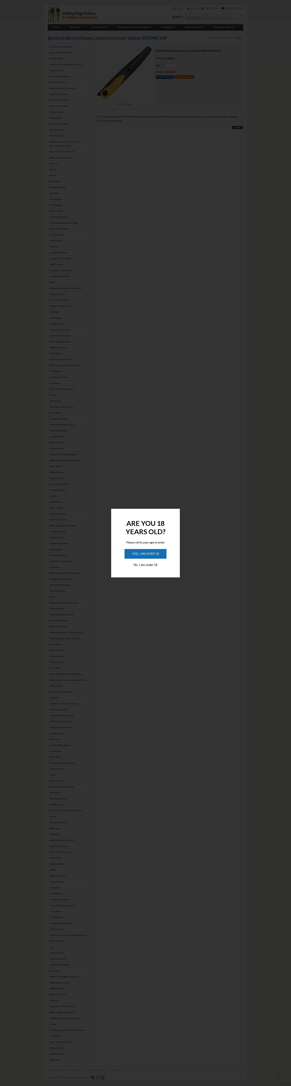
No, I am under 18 (145, 564)
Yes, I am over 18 (145, 553)
